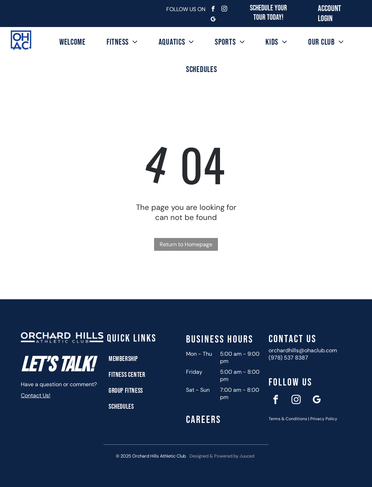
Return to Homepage (186, 244)
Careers (203, 420)
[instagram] (224, 10)
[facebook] (213, 10)
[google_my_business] (213, 20)
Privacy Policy (323, 419)
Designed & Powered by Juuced (221, 456)
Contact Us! (35, 395)
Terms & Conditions (288, 419)
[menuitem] (72, 42)
